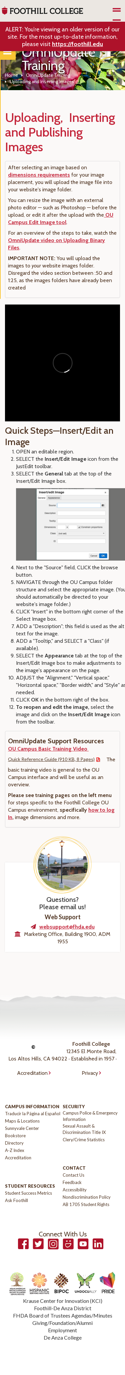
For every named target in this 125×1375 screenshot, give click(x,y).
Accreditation (32, 1073)
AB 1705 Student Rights (86, 1204)
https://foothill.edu (77, 44)
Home (11, 75)
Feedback (72, 1182)
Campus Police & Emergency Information (90, 1116)
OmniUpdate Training (48, 75)
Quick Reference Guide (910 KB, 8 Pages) (51, 759)
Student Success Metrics (28, 1193)
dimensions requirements (39, 175)
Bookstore (15, 1135)
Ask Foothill (16, 1200)
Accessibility (75, 1189)
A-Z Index (14, 1150)
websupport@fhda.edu (67, 927)
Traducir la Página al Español (32, 1113)
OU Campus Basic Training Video (48, 749)
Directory (14, 1143)
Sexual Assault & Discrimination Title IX (84, 1129)
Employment (62, 1330)
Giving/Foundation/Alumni (62, 1323)
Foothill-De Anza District (62, 1308)
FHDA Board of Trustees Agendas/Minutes (62, 1315)
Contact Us (73, 1175)
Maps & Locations (22, 1121)
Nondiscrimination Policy (87, 1197)
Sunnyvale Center (22, 1128)
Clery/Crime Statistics (84, 1139)
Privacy (90, 1073)
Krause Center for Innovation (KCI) (62, 1301)
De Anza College (63, 1337)
